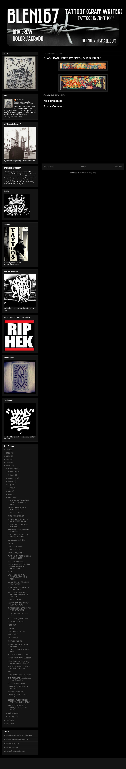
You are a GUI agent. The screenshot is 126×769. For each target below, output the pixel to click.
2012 (8, 462)
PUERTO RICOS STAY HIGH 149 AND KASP (18, 588)
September (12, 478)
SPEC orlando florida (15, 622)
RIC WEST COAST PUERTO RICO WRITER (18, 645)
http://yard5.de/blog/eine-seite (14, 751)
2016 (8, 450)
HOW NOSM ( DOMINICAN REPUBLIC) (18, 525)
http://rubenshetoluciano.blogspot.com (18, 735)
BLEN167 (20, 100)
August (11, 481)
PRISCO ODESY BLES (16, 513)
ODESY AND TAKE (15, 546)
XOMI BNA (12, 625)
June (10, 488)
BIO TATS (11, 628)
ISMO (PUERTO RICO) (16, 516)
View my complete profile (13, 117)
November (12, 472)
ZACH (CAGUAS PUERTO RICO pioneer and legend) (18, 662)
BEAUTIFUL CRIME (15, 600)
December (12, 469)
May (10, 491)
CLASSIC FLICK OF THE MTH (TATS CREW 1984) (19, 609)
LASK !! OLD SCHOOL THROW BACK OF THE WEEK (17, 577)
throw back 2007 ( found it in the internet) (18, 531)
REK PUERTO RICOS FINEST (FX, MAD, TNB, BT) (19, 667)
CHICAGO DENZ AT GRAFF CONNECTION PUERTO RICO (18, 502)
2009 (8, 724)
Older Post (118, 167)
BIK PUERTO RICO (15, 641)
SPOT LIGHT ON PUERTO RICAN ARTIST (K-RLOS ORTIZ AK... (18, 594)
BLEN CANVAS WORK (16, 683)
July (10, 485)
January (11, 716)
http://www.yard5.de (11, 747)
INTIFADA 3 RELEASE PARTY (19, 655)
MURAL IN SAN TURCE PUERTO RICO (17, 509)
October (11, 475)
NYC (9, 671)
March (10, 497)
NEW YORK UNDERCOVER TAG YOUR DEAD (18, 604)
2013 (8, 459)
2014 (8, 456)
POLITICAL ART (14, 550)
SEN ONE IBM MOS (15, 561)
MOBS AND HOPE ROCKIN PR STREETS (18, 583)
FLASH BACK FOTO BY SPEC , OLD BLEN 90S (19, 557)
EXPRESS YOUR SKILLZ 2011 (19, 658)
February (11, 713)
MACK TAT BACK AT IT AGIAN (19, 675)
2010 (8, 720)
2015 (8, 453)
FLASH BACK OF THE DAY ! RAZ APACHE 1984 (18, 536)
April (10, 494)
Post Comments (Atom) (88, 173)
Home (83, 167)
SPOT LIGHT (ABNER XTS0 (18, 619)
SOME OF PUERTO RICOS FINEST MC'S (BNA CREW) (19, 701)
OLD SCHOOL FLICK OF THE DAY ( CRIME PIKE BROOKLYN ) (19, 566)
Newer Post (48, 167)
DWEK (10, 543)
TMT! (10, 572)
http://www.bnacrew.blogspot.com (16, 739)
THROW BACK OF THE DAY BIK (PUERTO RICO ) (18, 520)
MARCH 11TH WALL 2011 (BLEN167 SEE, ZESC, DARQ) (17, 707)
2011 (8, 466)
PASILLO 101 (13, 638)
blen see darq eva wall (16, 692)
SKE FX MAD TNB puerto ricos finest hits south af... (19, 679)
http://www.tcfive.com (11, 743)
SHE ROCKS (13, 635)
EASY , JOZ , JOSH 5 (16, 553)
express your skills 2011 (16, 540)
